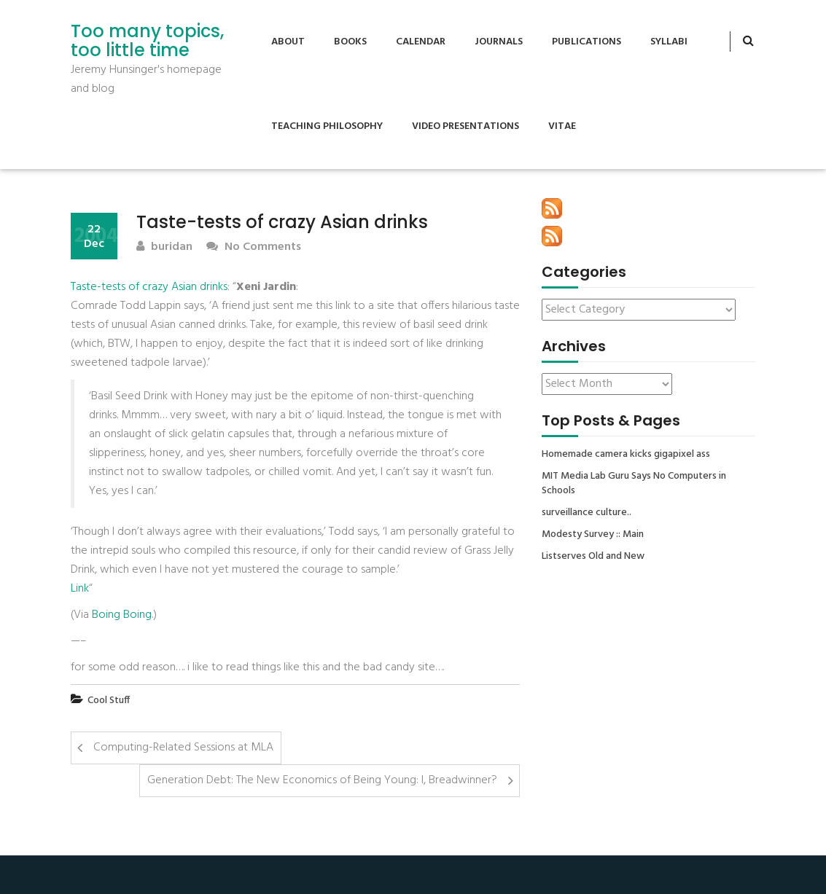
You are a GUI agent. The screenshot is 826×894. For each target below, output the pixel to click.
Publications (586, 42)
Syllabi (668, 42)
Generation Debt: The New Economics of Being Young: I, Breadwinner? (322, 780)
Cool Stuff (108, 700)
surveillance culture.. (586, 513)
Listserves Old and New (593, 556)
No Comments (253, 247)
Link (80, 588)
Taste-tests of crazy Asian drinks (149, 287)
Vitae (562, 126)
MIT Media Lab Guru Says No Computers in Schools (634, 483)
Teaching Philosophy (327, 126)
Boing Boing (122, 614)
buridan (164, 247)
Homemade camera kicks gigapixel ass (626, 454)
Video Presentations (465, 126)
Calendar (420, 42)
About (288, 42)
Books (350, 42)
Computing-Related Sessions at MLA (183, 747)
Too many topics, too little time (147, 41)
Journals (499, 42)
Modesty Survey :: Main (593, 535)
